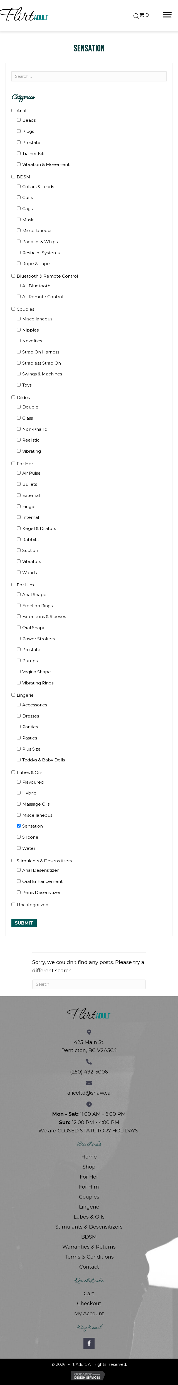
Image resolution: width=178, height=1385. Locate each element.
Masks (28, 219)
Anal (21, 110)
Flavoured (33, 782)
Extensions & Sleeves (44, 616)
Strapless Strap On (41, 363)
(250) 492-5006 (89, 1072)
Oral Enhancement (42, 881)
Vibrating (31, 451)
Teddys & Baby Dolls (43, 760)
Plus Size (31, 749)
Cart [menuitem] (89, 1294)
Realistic (30, 440)
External (31, 495)
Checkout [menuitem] (89, 1304)
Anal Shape (34, 594)
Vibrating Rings (37, 683)
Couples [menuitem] (89, 1197)
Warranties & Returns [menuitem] (89, 1247)
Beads (29, 120)
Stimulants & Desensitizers (44, 860)
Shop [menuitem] (89, 1167)
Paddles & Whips (40, 241)
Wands (29, 572)
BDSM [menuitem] (89, 1237)
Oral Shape (34, 627)
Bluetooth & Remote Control (47, 276)
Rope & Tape (36, 263)
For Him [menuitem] (89, 1187)
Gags (27, 208)
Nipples (30, 330)
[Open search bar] (136, 15)
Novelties (32, 340)
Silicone (30, 837)
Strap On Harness (40, 352)
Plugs (28, 131)
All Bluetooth (36, 285)
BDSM (23, 177)
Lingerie (25, 695)
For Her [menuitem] (89, 1177)
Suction (30, 550)
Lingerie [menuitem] (89, 1207)
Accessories (34, 705)
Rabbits (30, 539)
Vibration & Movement (46, 164)
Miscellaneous (37, 230)
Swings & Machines (42, 374)
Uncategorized (32, 904)
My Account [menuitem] (89, 1314)
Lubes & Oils (29, 772)
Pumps (30, 660)
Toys (26, 385)
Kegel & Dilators (39, 528)
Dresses (30, 716)
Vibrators (31, 561)
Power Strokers (38, 638)
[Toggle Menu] (167, 14)
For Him (25, 584)
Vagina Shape (36, 671)
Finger (29, 506)
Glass (27, 418)
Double (30, 407)
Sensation (32, 826)
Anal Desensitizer (40, 870)
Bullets (29, 484)
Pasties (29, 738)
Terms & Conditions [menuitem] (89, 1257)
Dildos (23, 397)
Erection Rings (37, 605)
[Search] (89, 984)
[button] (89, 1343)
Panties (30, 726)
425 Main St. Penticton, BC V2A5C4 (89, 1046)
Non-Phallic (34, 429)
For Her (25, 463)
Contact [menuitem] (89, 1267)
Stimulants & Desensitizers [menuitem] (89, 1227)
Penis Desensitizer (41, 892)
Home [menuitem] (89, 1157)
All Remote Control (42, 296)
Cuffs (27, 197)
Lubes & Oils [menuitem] (89, 1217)
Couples (25, 309)
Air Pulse (31, 473)
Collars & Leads (38, 186)
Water (28, 848)
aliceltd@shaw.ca (89, 1093)
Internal (30, 517)
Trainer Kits (33, 153)
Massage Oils (36, 804)
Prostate (31, 142)
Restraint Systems (41, 252)
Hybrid (29, 793)
